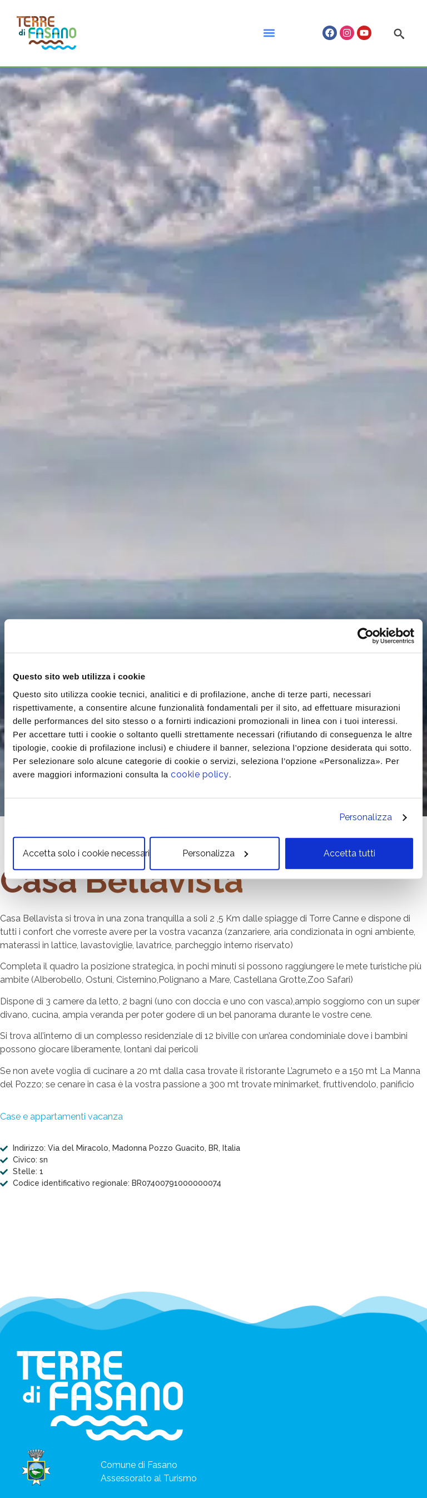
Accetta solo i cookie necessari (84, 852)
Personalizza (365, 817)
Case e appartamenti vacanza (61, 1116)
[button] (269, 33)
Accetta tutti (349, 852)
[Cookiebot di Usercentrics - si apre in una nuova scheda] (365, 636)
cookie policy (200, 773)
